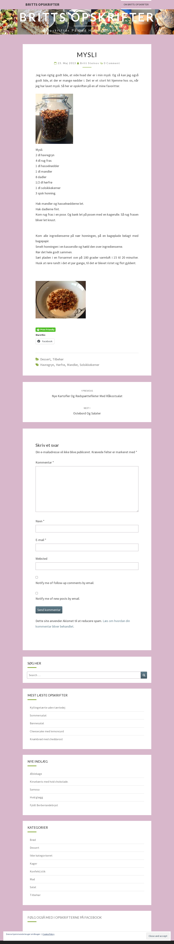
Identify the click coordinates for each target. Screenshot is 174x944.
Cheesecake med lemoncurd (47, 731)
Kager (33, 863)
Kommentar (45, 462)
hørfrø (60, 365)
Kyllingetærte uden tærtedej (47, 707)
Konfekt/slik (37, 871)
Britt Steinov (89, 63)
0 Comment (112, 63)
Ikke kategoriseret (41, 855)
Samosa (34, 789)
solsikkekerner (89, 365)
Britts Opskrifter (42, 4)
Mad (32, 879)
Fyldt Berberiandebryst (44, 805)
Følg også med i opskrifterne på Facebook (65, 917)
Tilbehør (58, 359)
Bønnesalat (37, 723)
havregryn (47, 365)
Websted (41, 559)
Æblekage (36, 774)
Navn (40, 521)
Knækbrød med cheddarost (46, 739)
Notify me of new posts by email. (58, 598)
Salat (33, 887)
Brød (33, 840)
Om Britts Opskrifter (136, 4)
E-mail (41, 540)
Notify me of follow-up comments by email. (65, 583)
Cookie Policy (48, 934)
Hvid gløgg (36, 797)
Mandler (72, 365)
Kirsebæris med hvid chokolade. (49, 781)
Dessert (45, 359)
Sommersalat (38, 715)
